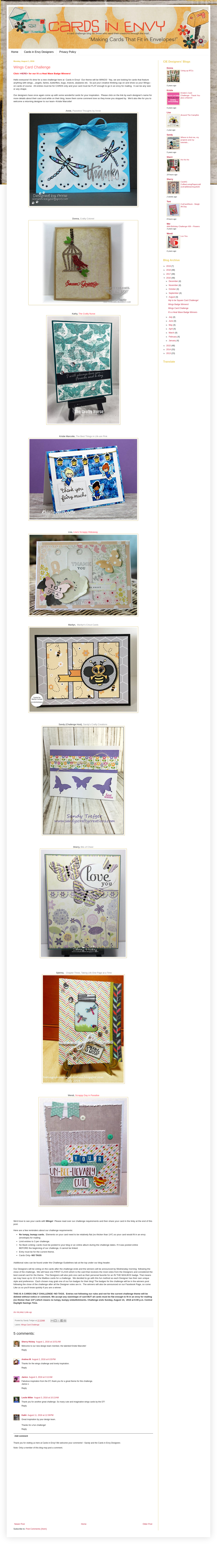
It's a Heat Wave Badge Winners (182, 312)
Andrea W (26, 1359)
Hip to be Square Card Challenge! (183, 300)
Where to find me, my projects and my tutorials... (190, 139)
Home (14, 51)
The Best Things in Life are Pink (91, 436)
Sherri (170, 157)
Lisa (169, 112)
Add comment (21, 1436)
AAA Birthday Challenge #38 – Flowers (183, 226)
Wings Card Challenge (30, 1325)
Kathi (24, 1415)
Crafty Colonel (87, 218)
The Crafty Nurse (87, 313)
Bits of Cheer (87, 847)
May (171, 325)
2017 (168, 274)
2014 (168, 349)
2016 (168, 278)
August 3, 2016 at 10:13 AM (46, 1397)
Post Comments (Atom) (36, 1529)
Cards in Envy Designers (39, 51)
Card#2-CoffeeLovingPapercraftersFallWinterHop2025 (191, 184)
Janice (25, 1377)
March (172, 333)
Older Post (147, 1524)
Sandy (170, 135)
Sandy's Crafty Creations (95, 724)
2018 (168, 270)
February (173, 337)
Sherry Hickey (28, 1342)
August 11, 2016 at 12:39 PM (40, 1415)
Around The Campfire (190, 115)
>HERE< (23, 73)
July (171, 317)
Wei (168, 224)
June (171, 321)
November (174, 285)
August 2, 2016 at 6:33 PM (44, 1359)
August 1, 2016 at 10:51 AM (48, 1342)
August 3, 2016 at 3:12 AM (40, 1377)
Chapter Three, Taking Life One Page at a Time (89, 972)
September (174, 293)
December (174, 281)
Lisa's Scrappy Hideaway (85, 532)
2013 (168, 353)
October (172, 289)
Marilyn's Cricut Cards (87, 625)
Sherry (170, 179)
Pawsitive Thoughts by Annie (87, 111)
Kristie (170, 90)
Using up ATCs (187, 71)
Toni (169, 201)
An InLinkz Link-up (22, 1312)
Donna (170, 68)
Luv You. (184, 236)
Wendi (170, 233)
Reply (24, 1350)
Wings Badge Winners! (178, 304)
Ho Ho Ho (185, 160)
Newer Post (19, 1524)
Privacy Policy (67, 51)
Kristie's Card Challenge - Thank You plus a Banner (190, 95)
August (172, 297)
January (172, 340)
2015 (168, 345)
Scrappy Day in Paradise (87, 1095)
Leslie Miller (27, 1397)
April (171, 329)
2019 (168, 266)
